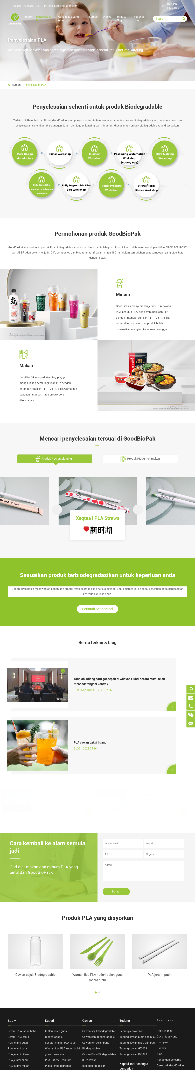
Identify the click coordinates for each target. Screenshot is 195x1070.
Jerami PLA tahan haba (22, 956)
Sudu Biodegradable (57, 1002)
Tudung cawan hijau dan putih (138, 968)
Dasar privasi (174, 1059)
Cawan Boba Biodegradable (99, 979)
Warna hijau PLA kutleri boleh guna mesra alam (35, 901)
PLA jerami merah (18, 991)
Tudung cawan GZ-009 (133, 973)
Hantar (116, 815)
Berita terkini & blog (97, 644)
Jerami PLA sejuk (18, 962)
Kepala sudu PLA (159, 898)
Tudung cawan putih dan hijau (138, 962)
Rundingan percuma (169, 985)
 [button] (138, 509)
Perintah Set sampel (97, 610)
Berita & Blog (121, 18)
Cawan (87, 945)
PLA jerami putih (97, 898)
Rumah (16, 84)
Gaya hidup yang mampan (68, 18)
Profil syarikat (165, 956)
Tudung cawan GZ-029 (133, 979)
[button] (96, 917)
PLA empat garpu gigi (58, 1031)
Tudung (125, 945)
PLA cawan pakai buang (149, 676)
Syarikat (107, 16)
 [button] (56, 509)
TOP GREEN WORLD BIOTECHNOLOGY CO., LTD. (51, 1059)
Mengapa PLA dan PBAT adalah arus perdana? (154, 718)
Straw (12, 945)
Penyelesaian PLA (44, 18)
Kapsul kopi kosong (131, 1004)
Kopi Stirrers (127, 1010)
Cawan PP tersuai (93, 1031)
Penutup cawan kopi (132, 956)
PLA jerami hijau (18, 985)
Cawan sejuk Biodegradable (99, 956)
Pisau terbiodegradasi (58, 991)
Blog (159, 979)
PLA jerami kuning (19, 996)
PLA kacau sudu (55, 1037)
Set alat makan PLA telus (60, 968)
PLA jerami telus (17, 973)
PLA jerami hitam (18, 979)
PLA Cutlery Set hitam (58, 985)
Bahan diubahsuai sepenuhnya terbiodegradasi (20, 1011)
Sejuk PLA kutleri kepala (59, 1020)
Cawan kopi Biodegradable (98, 962)
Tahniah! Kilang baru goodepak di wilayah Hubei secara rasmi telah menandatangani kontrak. (60, 676)
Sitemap (152, 1059)
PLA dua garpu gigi (56, 1025)
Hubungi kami (139, 18)
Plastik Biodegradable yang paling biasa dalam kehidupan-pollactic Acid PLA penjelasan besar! (61, 718)
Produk (28, 16)
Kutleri (49, 945)
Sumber (93, 16)
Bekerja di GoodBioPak (170, 990)
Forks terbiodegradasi (58, 996)
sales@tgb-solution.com (63, 5)
